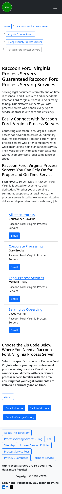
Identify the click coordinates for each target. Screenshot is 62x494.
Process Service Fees (16, 451)
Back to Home (14, 408)
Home (6, 26)
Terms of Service (43, 458)
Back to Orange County (19, 417)
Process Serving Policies (34, 445)
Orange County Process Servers (25, 41)
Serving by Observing (25, 309)
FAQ (49, 439)
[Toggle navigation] (55, 7)
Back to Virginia (39, 408)
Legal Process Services (26, 278)
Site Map (9, 445)
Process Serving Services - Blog (23, 439)
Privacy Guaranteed (16, 458)
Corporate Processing (26, 246)
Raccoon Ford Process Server (32, 26)
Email (14, 235)
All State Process (22, 214)
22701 (8, 397)
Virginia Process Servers (21, 34)
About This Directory (16, 433)
